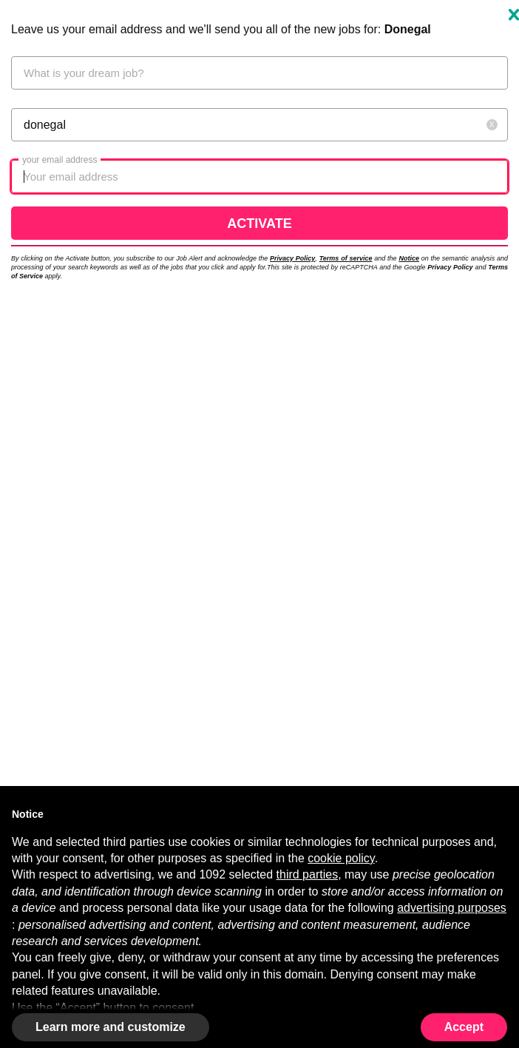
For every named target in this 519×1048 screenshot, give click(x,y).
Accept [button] (464, 1027)
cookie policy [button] (341, 858)
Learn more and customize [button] (110, 1027)
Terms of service (346, 258)
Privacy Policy (292, 258)
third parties (308, 874)
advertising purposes (451, 907)
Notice (408, 258)
